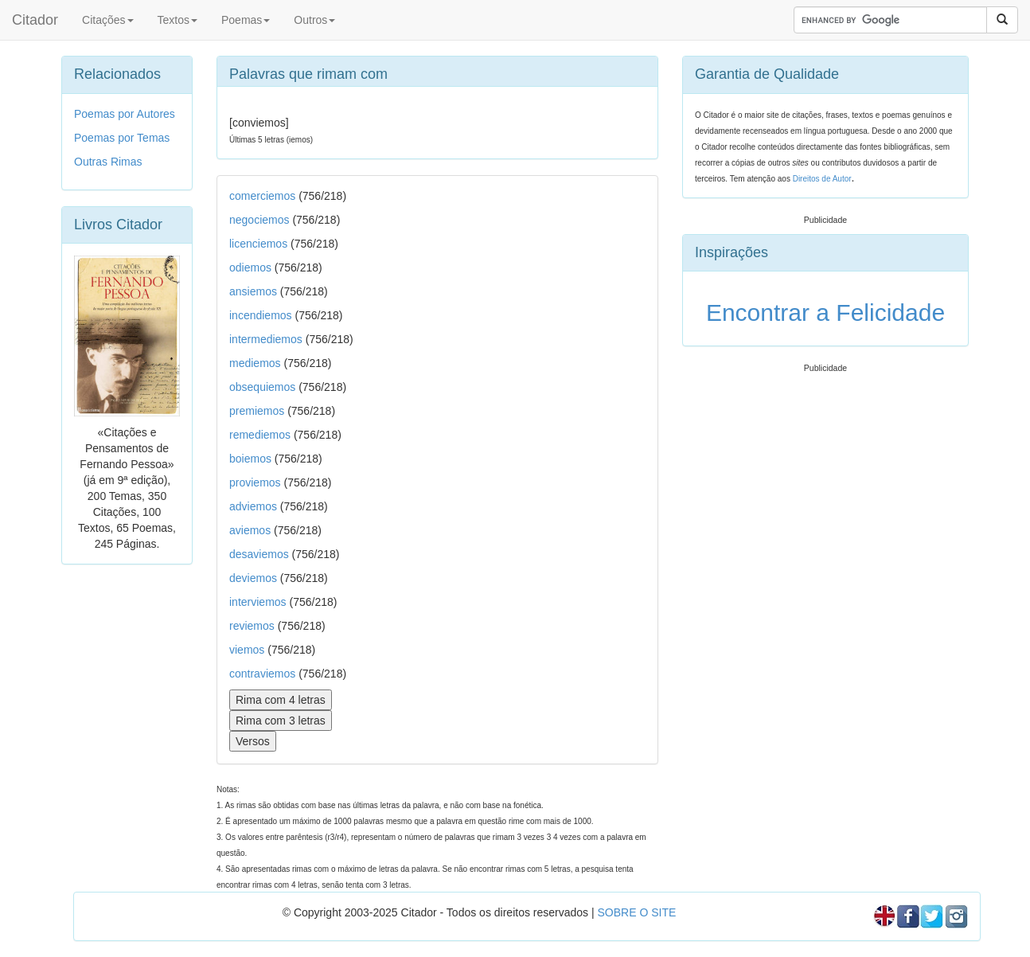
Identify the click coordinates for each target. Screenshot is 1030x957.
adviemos (253, 506)
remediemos (260, 434)
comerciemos (262, 195)
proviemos (255, 482)
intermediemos (265, 339)
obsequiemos (262, 387)
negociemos (259, 219)
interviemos (258, 602)
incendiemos (260, 315)
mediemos (255, 363)
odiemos (250, 267)
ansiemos (253, 291)
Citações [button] (107, 20)
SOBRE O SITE (636, 912)
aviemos (250, 530)
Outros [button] (314, 20)
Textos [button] (177, 20)
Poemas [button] (245, 20)
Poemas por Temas (122, 137)
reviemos (252, 625)
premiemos (256, 410)
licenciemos (258, 243)
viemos (246, 649)
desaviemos (259, 554)
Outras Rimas (108, 161)
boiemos (250, 458)
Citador (35, 20)
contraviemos (262, 673)
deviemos (253, 578)
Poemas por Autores (124, 113)
